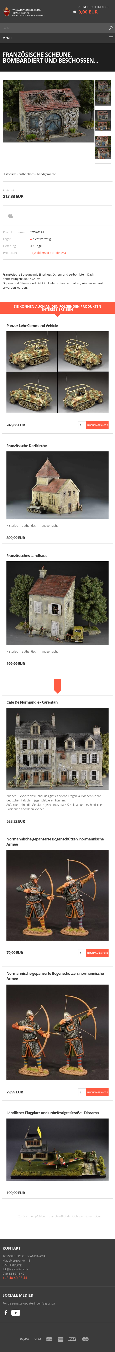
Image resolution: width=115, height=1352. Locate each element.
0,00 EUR (88, 12)
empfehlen (38, 1216)
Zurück (22, 1216)
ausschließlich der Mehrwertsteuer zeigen (75, 1216)
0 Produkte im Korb (93, 7)
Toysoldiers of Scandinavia (48, 253)
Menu (7, 38)
